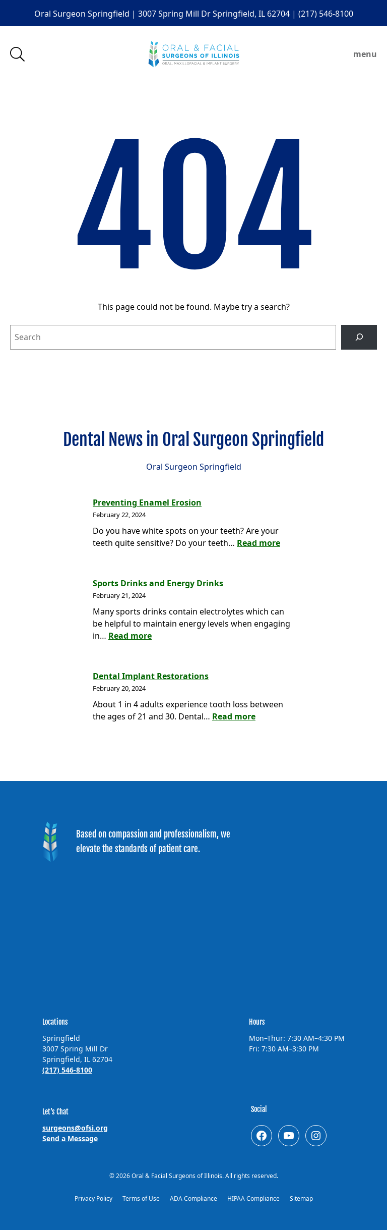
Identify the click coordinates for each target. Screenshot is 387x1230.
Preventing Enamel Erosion (147, 502)
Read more (258, 542)
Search (17, 54)
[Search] (359, 337)
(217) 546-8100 (325, 13)
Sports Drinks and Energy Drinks (158, 583)
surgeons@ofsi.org (75, 1128)
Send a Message (70, 1138)
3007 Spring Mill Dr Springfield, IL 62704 (215, 13)
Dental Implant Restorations (151, 676)
